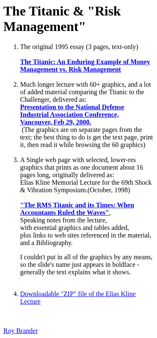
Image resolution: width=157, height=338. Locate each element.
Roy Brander (20, 330)
